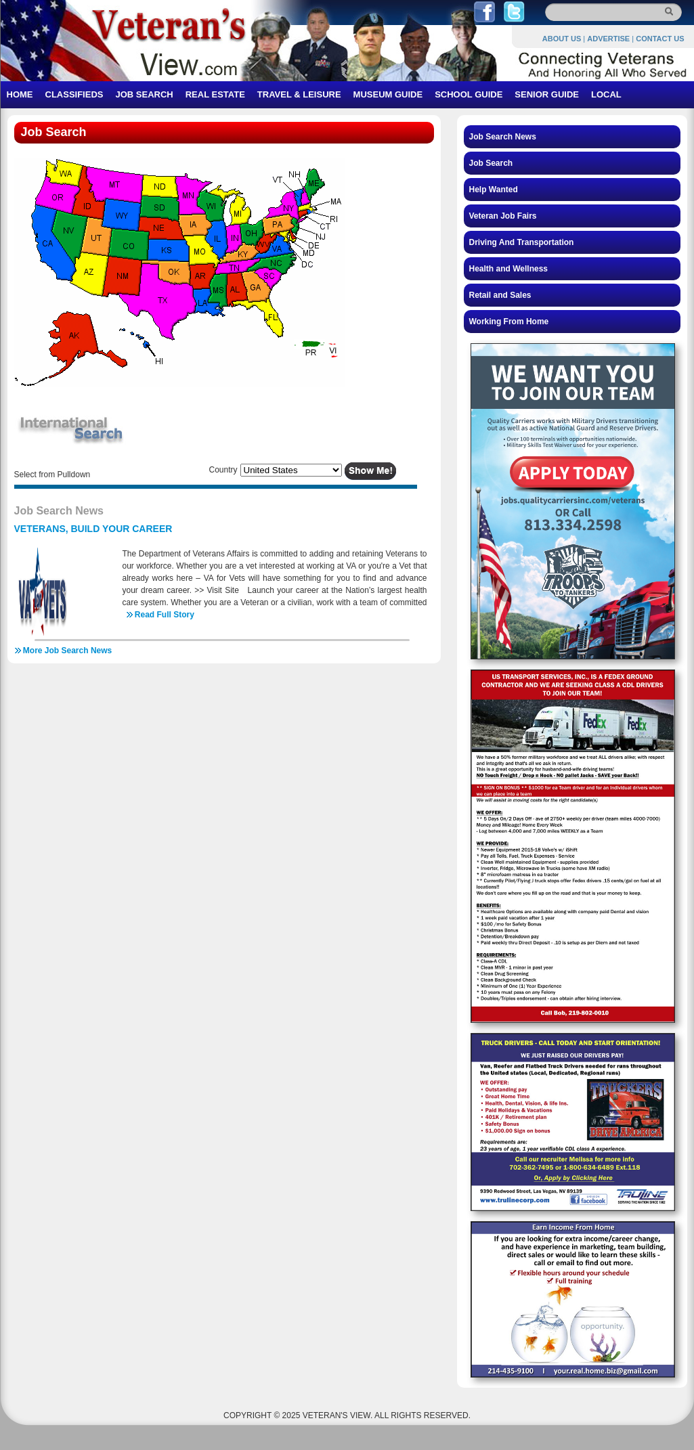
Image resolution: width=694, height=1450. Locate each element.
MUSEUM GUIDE (388, 94)
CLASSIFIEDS (74, 94)
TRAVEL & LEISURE (299, 94)
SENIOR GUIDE (547, 94)
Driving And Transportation (521, 242)
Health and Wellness (508, 268)
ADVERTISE (608, 39)
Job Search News (502, 136)
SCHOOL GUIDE (468, 94)
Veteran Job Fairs (503, 216)
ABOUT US (561, 39)
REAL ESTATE (215, 94)
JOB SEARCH (144, 94)
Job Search (491, 163)
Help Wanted (493, 189)
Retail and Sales (500, 295)
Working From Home (509, 321)
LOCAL (606, 94)
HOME (20, 94)
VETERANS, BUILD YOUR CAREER (93, 528)
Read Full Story (164, 614)
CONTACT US (660, 39)
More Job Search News (67, 650)
